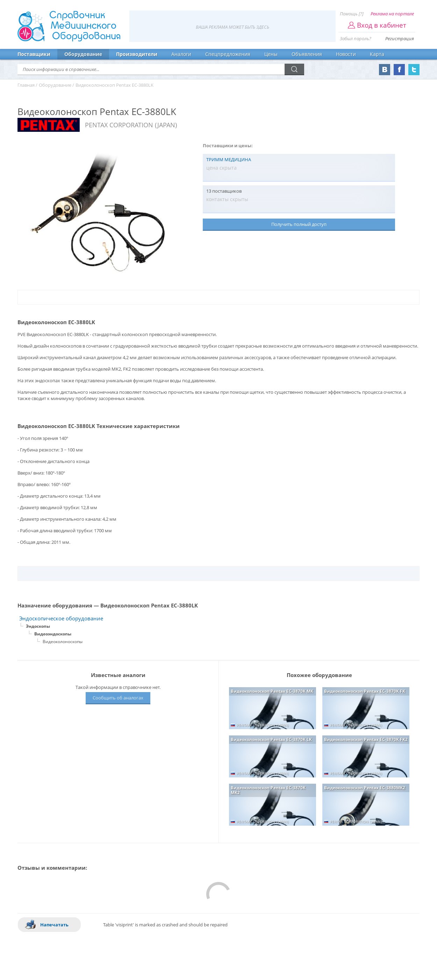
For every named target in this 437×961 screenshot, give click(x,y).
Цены (271, 54)
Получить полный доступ (299, 224)
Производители (136, 54)
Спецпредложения (227, 54)
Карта (377, 54)
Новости (346, 54)
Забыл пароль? (355, 38)
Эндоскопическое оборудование (61, 618)
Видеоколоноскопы (63, 641)
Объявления (307, 54)
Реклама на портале (392, 13)
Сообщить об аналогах (118, 698)
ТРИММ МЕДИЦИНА (228, 159)
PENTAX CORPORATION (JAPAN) (131, 125)
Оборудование (83, 54)
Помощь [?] (352, 13)
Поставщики (33, 54)
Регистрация (399, 38)
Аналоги (181, 54)
